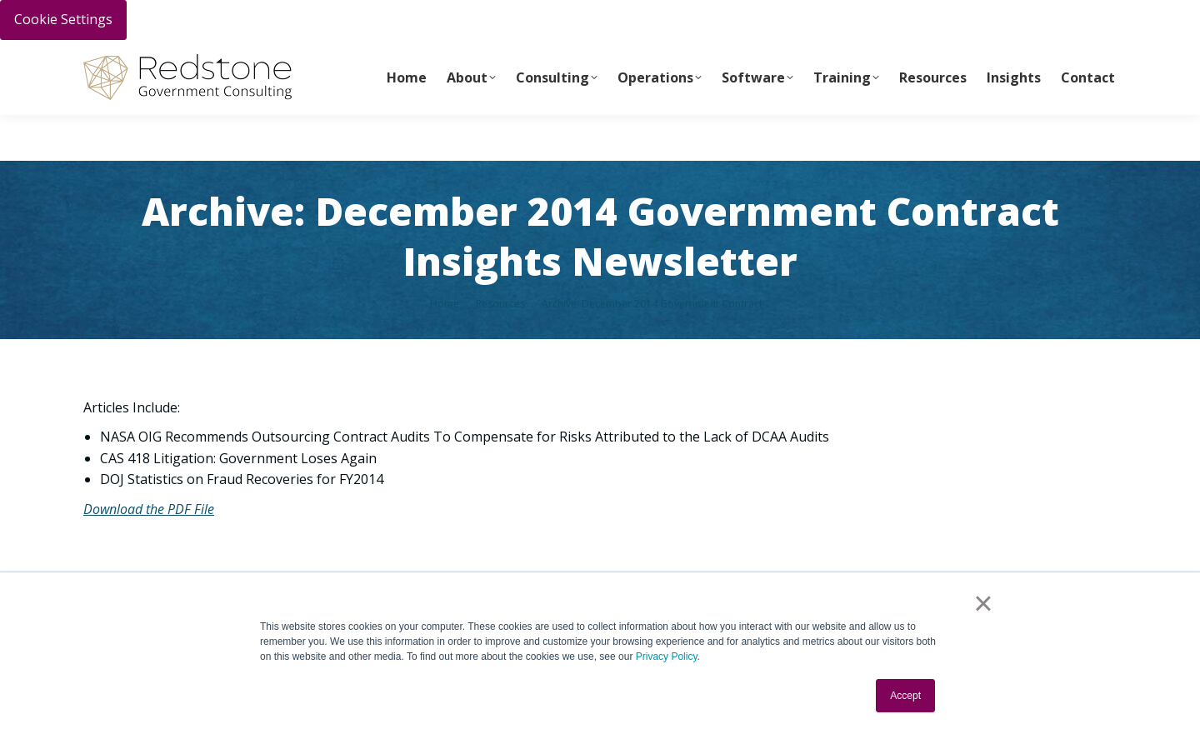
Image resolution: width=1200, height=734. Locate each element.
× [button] (982, 603)
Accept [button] (905, 696)
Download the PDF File (148, 509)
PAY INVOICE (114, 59)
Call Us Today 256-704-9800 (230, 59)
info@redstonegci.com (384, 59)
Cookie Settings (63, 19)
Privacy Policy (667, 656)
